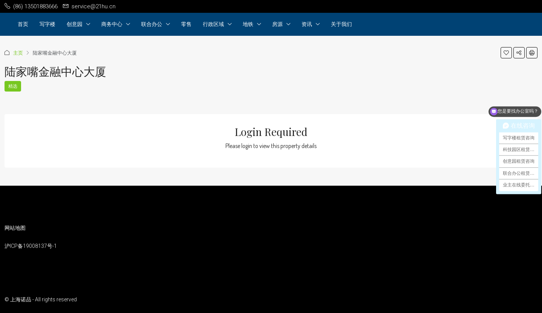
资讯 (306, 24)
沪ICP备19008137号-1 (31, 246)
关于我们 (341, 24)
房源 (277, 24)
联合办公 (151, 24)
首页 (23, 24)
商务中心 (111, 24)
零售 (186, 24)
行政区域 (213, 24)
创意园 (74, 24)
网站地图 (15, 228)
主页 (18, 53)
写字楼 (47, 24)
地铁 (248, 24)
